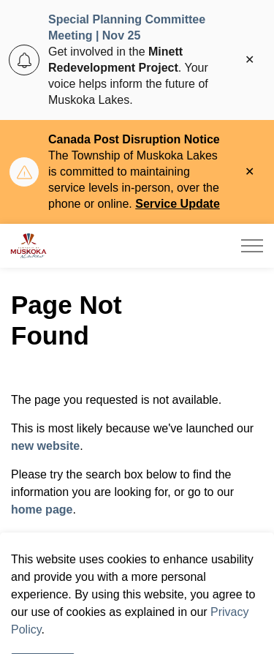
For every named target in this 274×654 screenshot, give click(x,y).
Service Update (177, 204)
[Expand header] (252, 246)
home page (41, 509)
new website (45, 446)
